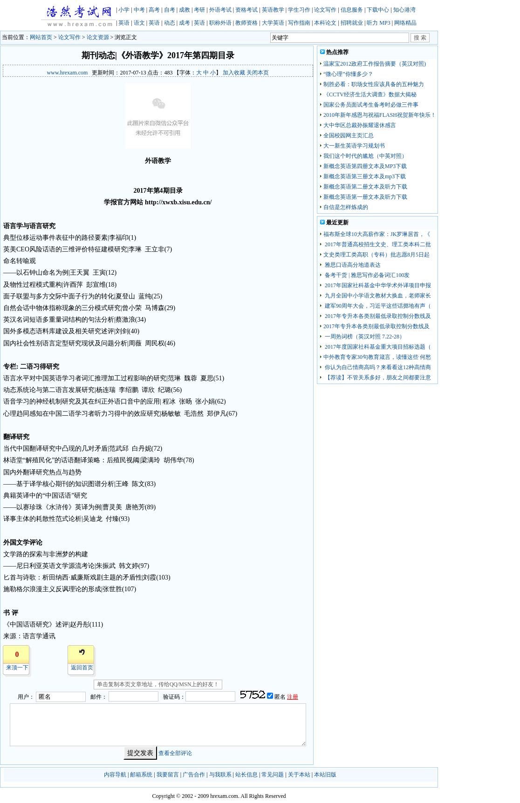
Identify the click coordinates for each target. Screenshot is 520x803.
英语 (124, 23)
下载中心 (378, 10)
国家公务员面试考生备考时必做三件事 (370, 104)
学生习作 (299, 10)
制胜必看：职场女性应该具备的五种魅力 (373, 84)
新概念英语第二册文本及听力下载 (365, 186)
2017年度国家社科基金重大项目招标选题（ (377, 347)
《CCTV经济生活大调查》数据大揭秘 (370, 94)
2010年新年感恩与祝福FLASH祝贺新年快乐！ (379, 115)
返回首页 (82, 667)
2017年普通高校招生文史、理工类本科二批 (377, 244)
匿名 (280, 697)
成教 (184, 10)
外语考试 (220, 10)
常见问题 (272, 774)
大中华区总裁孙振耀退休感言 (359, 125)
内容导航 (115, 774)
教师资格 (246, 23)
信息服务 (352, 10)
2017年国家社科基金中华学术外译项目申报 (377, 285)
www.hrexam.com (67, 72)
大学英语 (273, 23)
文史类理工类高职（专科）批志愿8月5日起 (376, 254)
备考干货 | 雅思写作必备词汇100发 (366, 275)
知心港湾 (404, 10)
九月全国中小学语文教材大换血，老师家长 (377, 295)
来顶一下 (17, 667)
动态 (169, 23)
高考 (154, 10)
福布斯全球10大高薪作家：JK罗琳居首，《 (376, 234)
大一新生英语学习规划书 (354, 145)
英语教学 (273, 10)
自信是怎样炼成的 (345, 207)
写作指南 (299, 23)
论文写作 (325, 10)
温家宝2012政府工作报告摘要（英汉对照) (374, 64)
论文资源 (98, 37)
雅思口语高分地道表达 (352, 265)
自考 (169, 10)
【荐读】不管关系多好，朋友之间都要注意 (377, 377)
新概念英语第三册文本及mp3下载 (364, 176)
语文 (139, 23)
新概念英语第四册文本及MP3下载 (365, 166)
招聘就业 (352, 23)
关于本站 (299, 774)
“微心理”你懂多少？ (348, 74)
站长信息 (246, 774)
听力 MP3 (378, 23)
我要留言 (168, 774)
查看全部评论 (175, 753)
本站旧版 (325, 774)
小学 (124, 10)
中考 (139, 10)
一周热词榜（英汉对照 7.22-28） (364, 336)
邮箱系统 (141, 774)
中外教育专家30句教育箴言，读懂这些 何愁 (377, 357)
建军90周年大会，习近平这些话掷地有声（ (377, 306)
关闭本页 (257, 72)
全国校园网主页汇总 (348, 135)
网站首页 (41, 37)
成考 (184, 23)
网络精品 (405, 23)
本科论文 (325, 23)
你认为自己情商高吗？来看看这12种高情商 (377, 367)
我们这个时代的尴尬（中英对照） (365, 156)
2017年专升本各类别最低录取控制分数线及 (377, 316)
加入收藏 (234, 72)
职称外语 (220, 23)
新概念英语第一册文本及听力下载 (365, 197)
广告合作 (194, 774)
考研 (199, 10)
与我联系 (220, 774)
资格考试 (246, 10)
